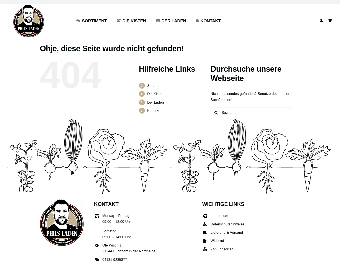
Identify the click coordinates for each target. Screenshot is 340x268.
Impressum (219, 216)
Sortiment (155, 86)
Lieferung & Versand (227, 232)
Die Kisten (155, 94)
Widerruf (217, 241)
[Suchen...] (252, 112)
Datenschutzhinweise (227, 224)
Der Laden (155, 102)
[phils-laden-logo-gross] (28, 6)
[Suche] (216, 112)
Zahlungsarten (222, 249)
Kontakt (153, 110)
